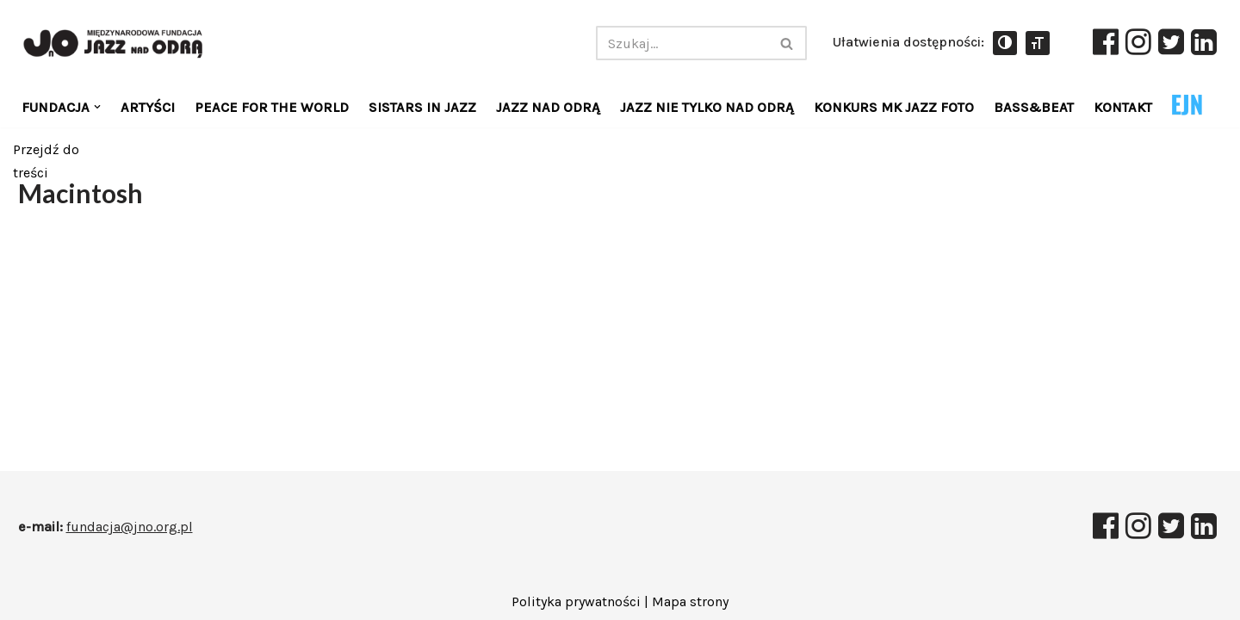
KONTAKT (1123, 107)
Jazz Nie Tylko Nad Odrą (707, 107)
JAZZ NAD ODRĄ (548, 107)
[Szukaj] (682, 43)
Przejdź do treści (46, 156)
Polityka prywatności (576, 601)
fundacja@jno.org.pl (129, 526)
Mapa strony (690, 601)
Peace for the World (272, 107)
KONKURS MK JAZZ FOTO (894, 107)
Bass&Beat (1034, 107)
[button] (97, 106)
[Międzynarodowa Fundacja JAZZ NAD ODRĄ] (118, 43)
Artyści (148, 107)
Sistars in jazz (422, 107)
